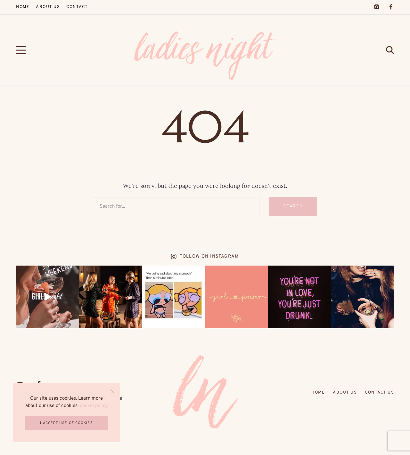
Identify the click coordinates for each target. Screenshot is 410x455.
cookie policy (94, 406)
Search (293, 206)
